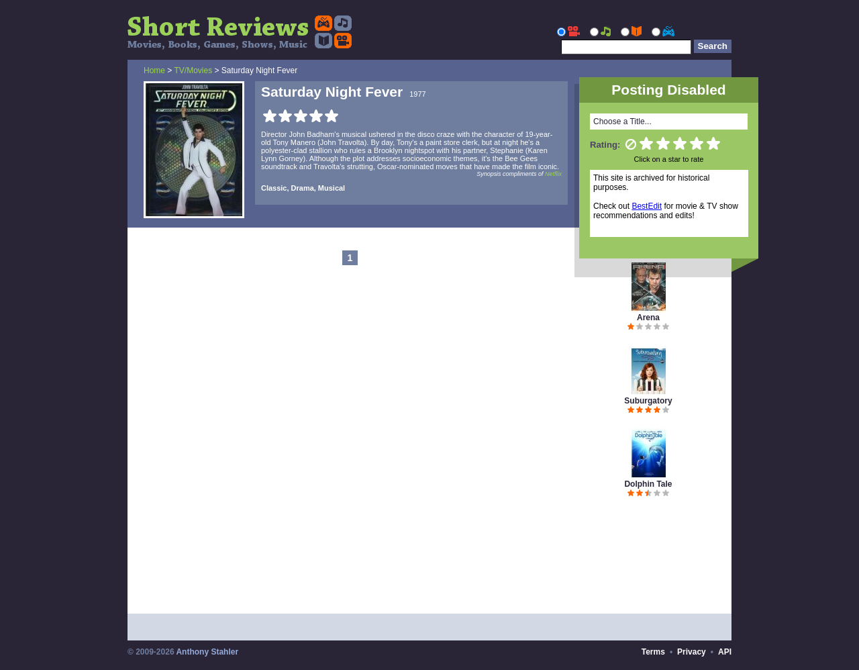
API (724, 652)
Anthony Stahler (207, 652)
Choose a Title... (622, 121)
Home (154, 70)
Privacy (691, 652)
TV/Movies (193, 70)
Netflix (553, 174)
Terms (653, 652)
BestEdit (646, 206)
